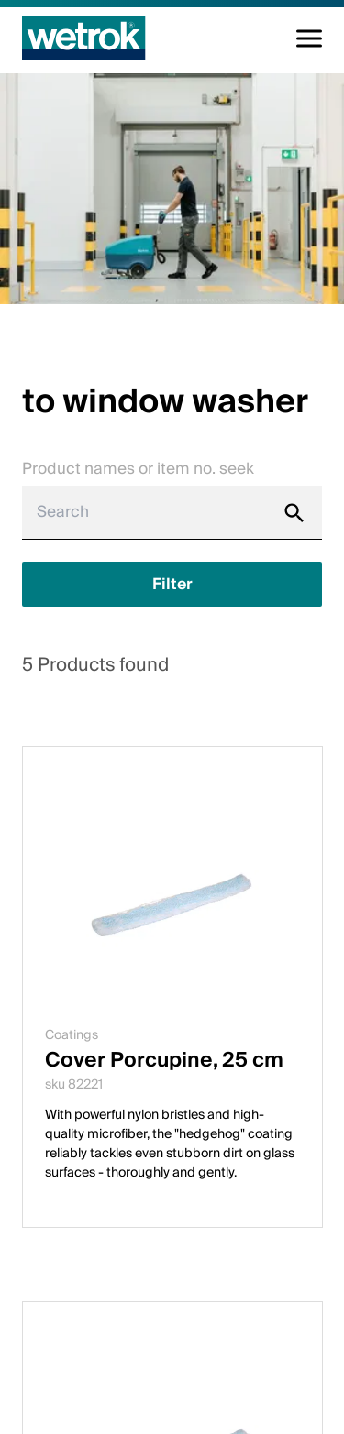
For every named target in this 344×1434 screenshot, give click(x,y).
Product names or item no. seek (138, 468)
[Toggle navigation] (309, 38)
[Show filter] (172, 584)
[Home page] (84, 38)
